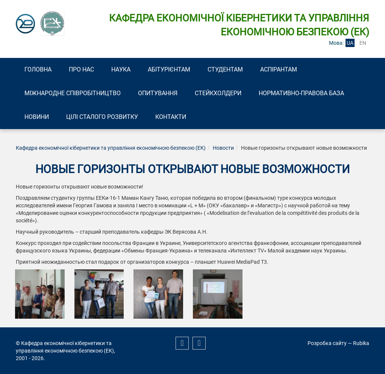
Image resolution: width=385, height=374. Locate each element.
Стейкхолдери (218, 93)
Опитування (157, 93)
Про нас (81, 69)
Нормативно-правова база (301, 93)
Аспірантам (278, 69)
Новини (36, 116)
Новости (223, 148)
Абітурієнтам (169, 69)
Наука (120, 69)
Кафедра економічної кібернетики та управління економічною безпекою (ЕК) (111, 148)
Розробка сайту (327, 343)
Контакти (170, 116)
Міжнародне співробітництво (72, 93)
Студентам (225, 69)
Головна (38, 69)
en (362, 43)
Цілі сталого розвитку (102, 116)
